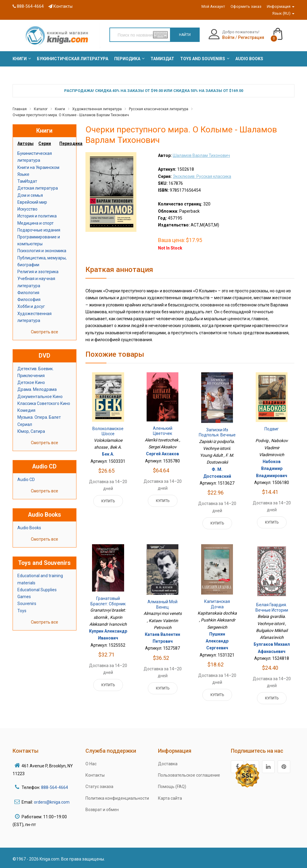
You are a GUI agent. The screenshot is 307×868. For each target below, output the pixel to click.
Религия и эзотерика (37, 271)
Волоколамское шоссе (108, 431)
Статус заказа (99, 786)
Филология (28, 292)
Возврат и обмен (102, 809)
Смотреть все (44, 331)
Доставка (167, 763)
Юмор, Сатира (31, 431)
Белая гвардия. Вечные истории (271, 607)
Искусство (27, 209)
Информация (280, 6)
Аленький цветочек (162, 431)
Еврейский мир (32, 202)
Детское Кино (31, 382)
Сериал (24, 424)
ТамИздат (27, 181)
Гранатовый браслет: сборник (108, 601)
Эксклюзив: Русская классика (202, 176)
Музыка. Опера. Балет (39, 417)
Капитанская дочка (217, 604)
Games (24, 596)
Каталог (41, 109)
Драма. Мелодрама (37, 389)
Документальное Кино (40, 396)
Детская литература (37, 188)
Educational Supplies (37, 589)
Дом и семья (30, 195)
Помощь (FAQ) (172, 786)
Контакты (60, 6)
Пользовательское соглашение (189, 775)
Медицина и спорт (35, 223)
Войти (228, 37)
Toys (21, 610)
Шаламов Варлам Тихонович (201, 155)
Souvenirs (26, 603)
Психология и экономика (41, 250)
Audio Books (29, 527)
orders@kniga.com (52, 802)
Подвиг (271, 429)
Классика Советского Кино (43, 403)
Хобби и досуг (31, 306)
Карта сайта (170, 798)
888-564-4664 (28, 6)
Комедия (26, 410)
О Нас (91, 763)
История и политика (37, 216)
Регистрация (251, 37)
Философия (28, 299)
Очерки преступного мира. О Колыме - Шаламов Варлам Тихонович (71, 115)
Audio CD (26, 479)
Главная (20, 109)
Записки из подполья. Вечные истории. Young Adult (217, 437)
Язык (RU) (283, 13)
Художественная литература (97, 109)
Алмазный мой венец (162, 604)
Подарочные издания (38, 230)
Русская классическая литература (158, 109)
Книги (60, 109)
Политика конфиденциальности (117, 798)
